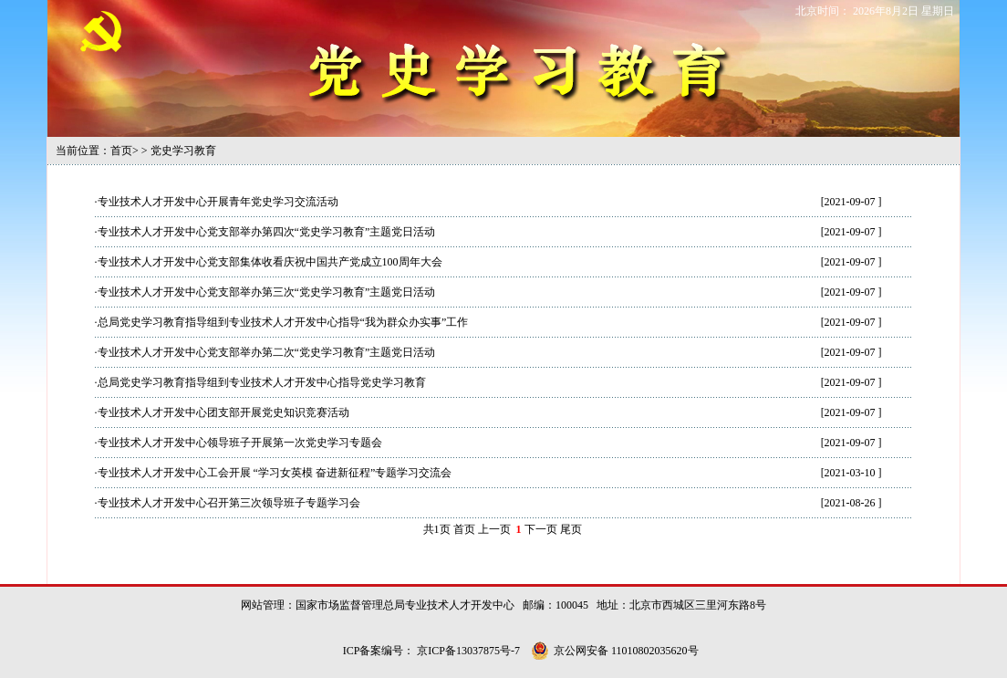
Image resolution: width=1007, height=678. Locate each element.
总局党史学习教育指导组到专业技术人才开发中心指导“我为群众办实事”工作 (283, 322)
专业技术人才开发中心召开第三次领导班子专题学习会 (229, 502)
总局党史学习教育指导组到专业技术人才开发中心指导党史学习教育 (262, 382)
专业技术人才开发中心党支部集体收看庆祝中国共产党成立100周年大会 (270, 262)
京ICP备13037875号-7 (470, 650)
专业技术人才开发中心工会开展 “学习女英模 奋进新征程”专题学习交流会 (275, 472)
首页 (121, 150)
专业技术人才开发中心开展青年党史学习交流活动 (218, 201)
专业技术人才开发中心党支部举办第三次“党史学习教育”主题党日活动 (267, 292)
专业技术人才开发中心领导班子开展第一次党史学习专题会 (240, 442)
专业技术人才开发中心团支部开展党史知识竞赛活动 (223, 412)
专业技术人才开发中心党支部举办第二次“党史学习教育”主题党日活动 (267, 352)
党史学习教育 (183, 150)
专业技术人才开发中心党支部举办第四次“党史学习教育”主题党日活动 (267, 231)
